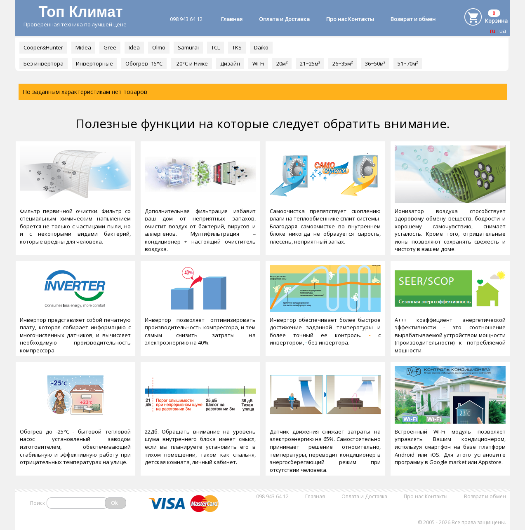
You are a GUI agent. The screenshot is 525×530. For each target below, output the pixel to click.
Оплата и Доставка (284, 19)
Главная (231, 19)
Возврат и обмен (413, 19)
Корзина (496, 20)
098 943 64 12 (186, 19)
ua (502, 31)
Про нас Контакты (350, 19)
